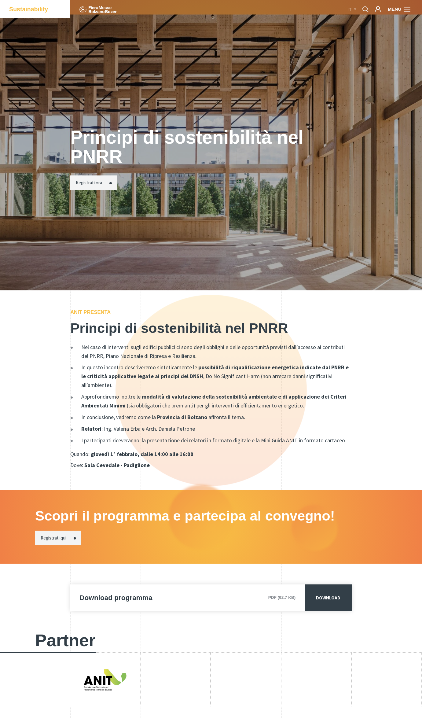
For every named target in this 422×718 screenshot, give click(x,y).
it (350, 9)
